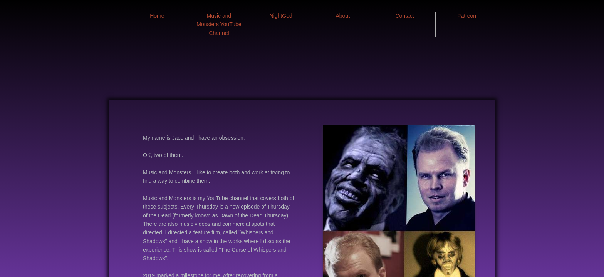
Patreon (466, 16)
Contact (404, 16)
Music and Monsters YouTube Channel (218, 24)
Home (157, 16)
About (343, 16)
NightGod (281, 16)
